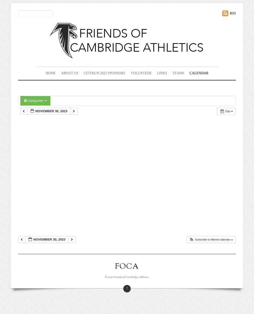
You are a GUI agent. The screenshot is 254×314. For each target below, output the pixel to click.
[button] (211, 239)
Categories (35, 101)
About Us (69, 73)
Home (51, 73)
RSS (233, 13)
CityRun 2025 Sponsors (104, 73)
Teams (178, 73)
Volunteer (141, 73)
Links (162, 73)
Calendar (199, 73)
